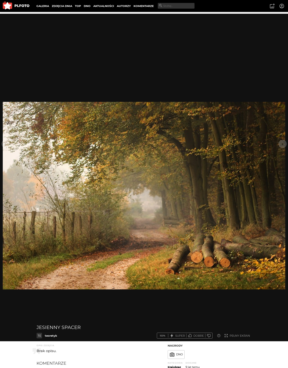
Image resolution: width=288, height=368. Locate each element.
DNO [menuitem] (87, 6)
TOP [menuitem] (78, 6)
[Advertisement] (144, 39)
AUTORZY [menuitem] (124, 6)
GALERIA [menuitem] (42, 6)
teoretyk (51, 335)
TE (39, 335)
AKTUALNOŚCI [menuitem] (103, 6)
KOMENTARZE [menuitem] (144, 6)
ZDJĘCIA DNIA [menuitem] (62, 6)
